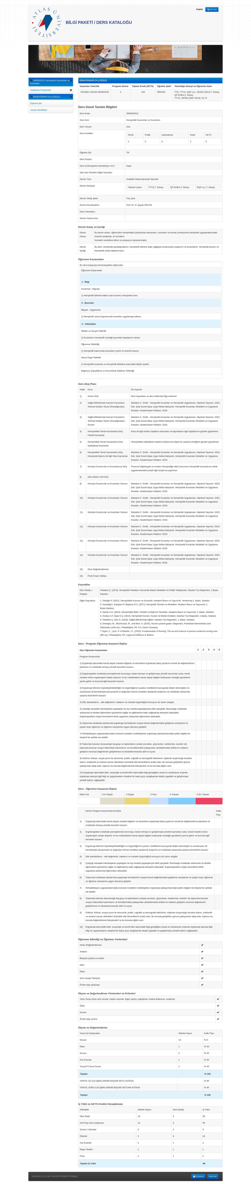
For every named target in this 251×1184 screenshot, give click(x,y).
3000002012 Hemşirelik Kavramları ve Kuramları (50, 82)
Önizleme (198, 1176)
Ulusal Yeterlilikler (38, 110)
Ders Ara (212, 9)
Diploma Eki (36, 103)
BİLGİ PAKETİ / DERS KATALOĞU (82, 23)
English (199, 9)
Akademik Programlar (40, 90)
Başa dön (213, 1176)
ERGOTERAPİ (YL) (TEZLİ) (45, 96)
